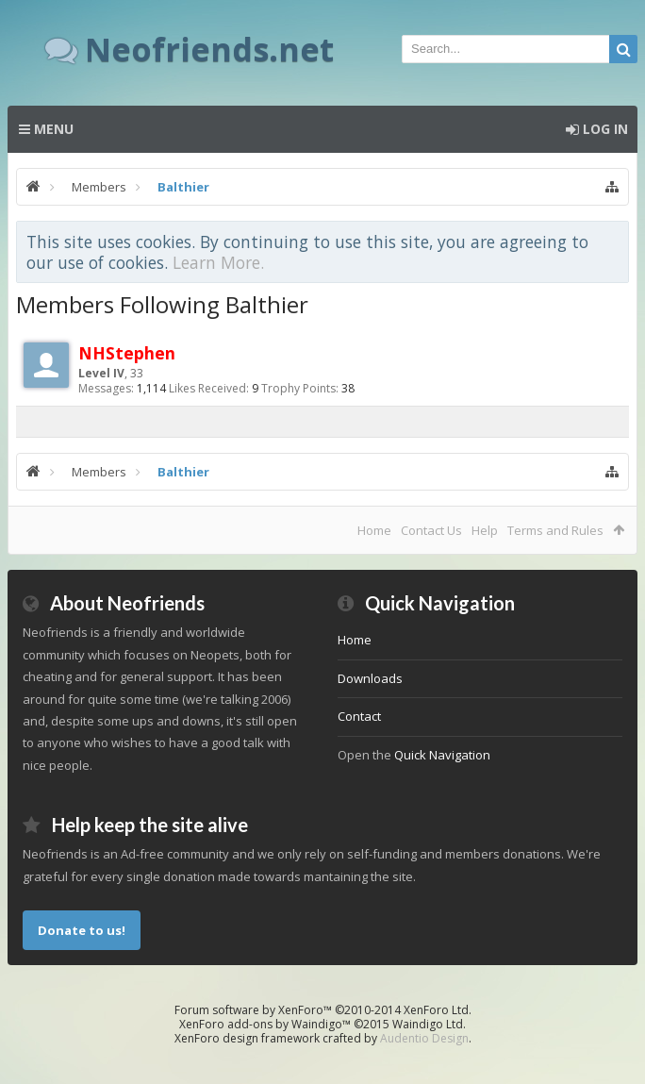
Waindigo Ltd (427, 1024)
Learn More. (218, 262)
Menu (46, 129)
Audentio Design (424, 1038)
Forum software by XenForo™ (322, 1010)
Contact (359, 716)
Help (484, 530)
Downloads (370, 678)
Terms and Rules (555, 530)
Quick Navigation (442, 754)
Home (374, 530)
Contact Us (431, 530)
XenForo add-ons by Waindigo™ (265, 1024)
